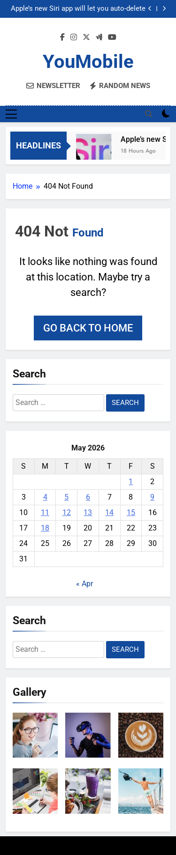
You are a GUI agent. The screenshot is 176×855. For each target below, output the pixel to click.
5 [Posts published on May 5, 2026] (66, 497)
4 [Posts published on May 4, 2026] (45, 497)
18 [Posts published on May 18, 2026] (45, 527)
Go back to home (88, 328)
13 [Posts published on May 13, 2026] (88, 512)
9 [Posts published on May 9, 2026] (152, 497)
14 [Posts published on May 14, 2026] (109, 512)
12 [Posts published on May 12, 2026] (66, 512)
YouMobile (88, 62)
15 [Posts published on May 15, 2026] (131, 512)
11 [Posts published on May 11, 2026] (45, 512)
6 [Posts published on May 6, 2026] (88, 497)
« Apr (84, 583)
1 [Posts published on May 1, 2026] (131, 481)
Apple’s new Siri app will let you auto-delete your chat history (78, 9)
